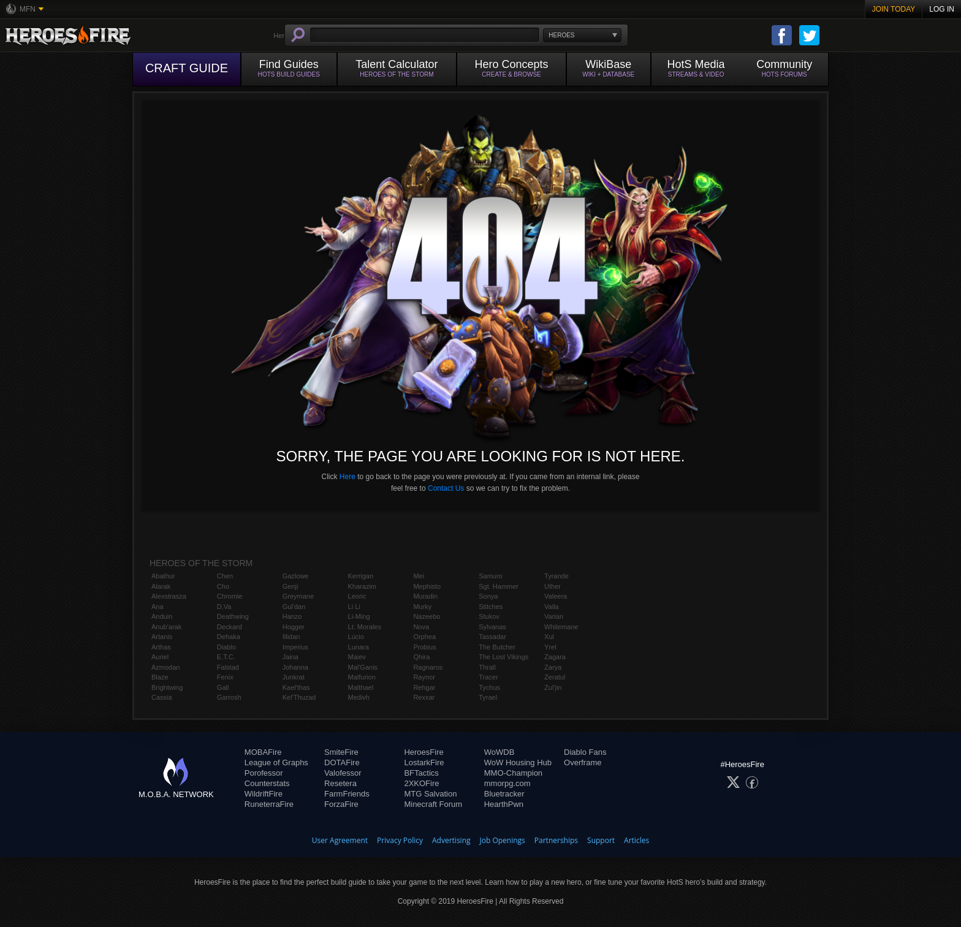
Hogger (294, 626)
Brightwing (167, 687)
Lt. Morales (364, 626)
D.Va (224, 606)
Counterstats (267, 783)
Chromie (230, 596)
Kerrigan (361, 576)
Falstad (228, 667)
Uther (552, 586)
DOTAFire (342, 762)
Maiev (357, 656)
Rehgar (424, 687)
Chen (225, 576)
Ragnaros (428, 667)
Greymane (298, 596)
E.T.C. (226, 656)
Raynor (424, 677)
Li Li (354, 606)
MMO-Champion (513, 773)
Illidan (291, 636)
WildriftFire (264, 793)
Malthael (361, 687)
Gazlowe (296, 576)
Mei (418, 576)
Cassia (161, 697)
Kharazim (362, 586)
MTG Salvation (430, 793)
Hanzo (292, 616)
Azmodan (165, 667)
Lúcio (356, 636)
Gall (223, 687)
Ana (157, 606)
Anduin (161, 616)
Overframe (582, 762)
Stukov (489, 616)
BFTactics (421, 773)
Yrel (550, 647)
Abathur (163, 576)
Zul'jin (552, 687)
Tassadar (492, 636)
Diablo (226, 647)
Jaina (290, 656)
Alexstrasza (168, 596)
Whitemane (561, 626)
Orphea (424, 636)
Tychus (489, 687)
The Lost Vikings (503, 656)
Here (347, 476)
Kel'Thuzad (299, 697)
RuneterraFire (269, 804)
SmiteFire (341, 752)
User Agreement (340, 840)
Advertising (451, 840)
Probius (424, 647)
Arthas (161, 647)
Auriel (160, 656)
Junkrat (294, 677)
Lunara (358, 647)
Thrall (487, 667)
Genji (290, 586)
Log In (941, 9)
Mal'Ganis (363, 667)
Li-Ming (359, 616)
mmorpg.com (507, 783)
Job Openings (502, 840)
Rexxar (424, 697)
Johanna (295, 667)
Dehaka (228, 636)
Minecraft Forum (433, 804)
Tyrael (488, 697)
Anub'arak (166, 626)
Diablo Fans (585, 752)
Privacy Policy (400, 840)
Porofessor (264, 773)
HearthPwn (503, 804)
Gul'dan (294, 606)
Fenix (225, 677)
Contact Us (446, 488)
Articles (636, 840)
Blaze (160, 677)
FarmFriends (347, 793)
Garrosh (229, 697)
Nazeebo (426, 616)
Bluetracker (504, 793)
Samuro (491, 576)
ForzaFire (341, 804)
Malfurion (362, 677)
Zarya (552, 667)
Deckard (229, 626)
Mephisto (427, 586)
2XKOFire (421, 783)
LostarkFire (424, 762)
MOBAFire (263, 752)
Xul (549, 636)
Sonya (488, 596)
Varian (553, 616)
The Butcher (497, 647)
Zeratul (554, 677)
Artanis (161, 636)
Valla (551, 606)
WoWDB (499, 752)
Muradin (425, 596)
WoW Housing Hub (518, 762)
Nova (421, 626)
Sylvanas (492, 626)
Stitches (491, 606)
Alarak (160, 586)
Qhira (421, 656)
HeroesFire (423, 752)
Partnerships (556, 840)
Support (601, 840)
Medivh (359, 697)
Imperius (295, 647)
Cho (223, 586)
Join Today (894, 9)
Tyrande (556, 576)
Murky (422, 606)
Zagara (555, 656)
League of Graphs (276, 762)
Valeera (555, 596)
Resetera (340, 783)
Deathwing (233, 616)
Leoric (357, 596)
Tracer (488, 677)
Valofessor (342, 773)
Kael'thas (296, 687)
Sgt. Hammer (498, 586)
